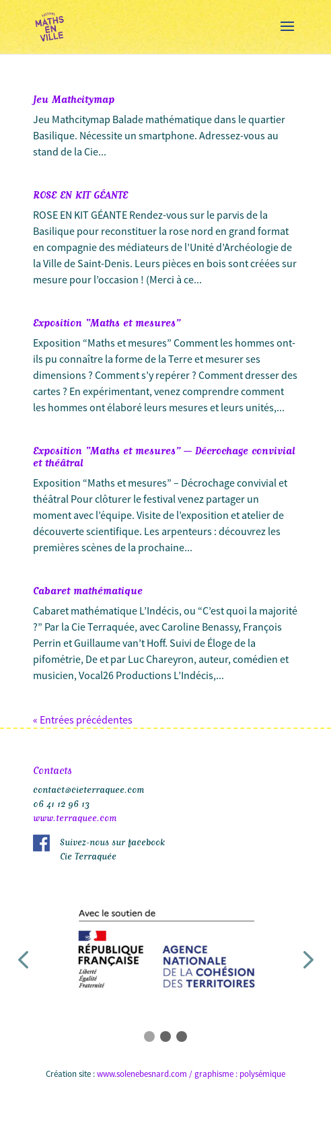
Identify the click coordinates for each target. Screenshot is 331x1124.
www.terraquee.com (74, 816)
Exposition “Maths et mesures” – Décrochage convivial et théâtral (164, 455)
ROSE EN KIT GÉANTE (80, 193)
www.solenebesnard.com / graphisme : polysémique (191, 1074)
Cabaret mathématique (88, 589)
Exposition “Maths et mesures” (106, 321)
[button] (23, 960)
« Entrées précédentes (83, 719)
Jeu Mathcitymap (73, 98)
